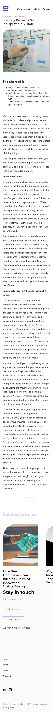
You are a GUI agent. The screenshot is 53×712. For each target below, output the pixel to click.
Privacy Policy (9, 707)
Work (19, 9)
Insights (36, 9)
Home (5, 659)
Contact (47, 9)
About (27, 9)
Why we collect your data (16, 627)
